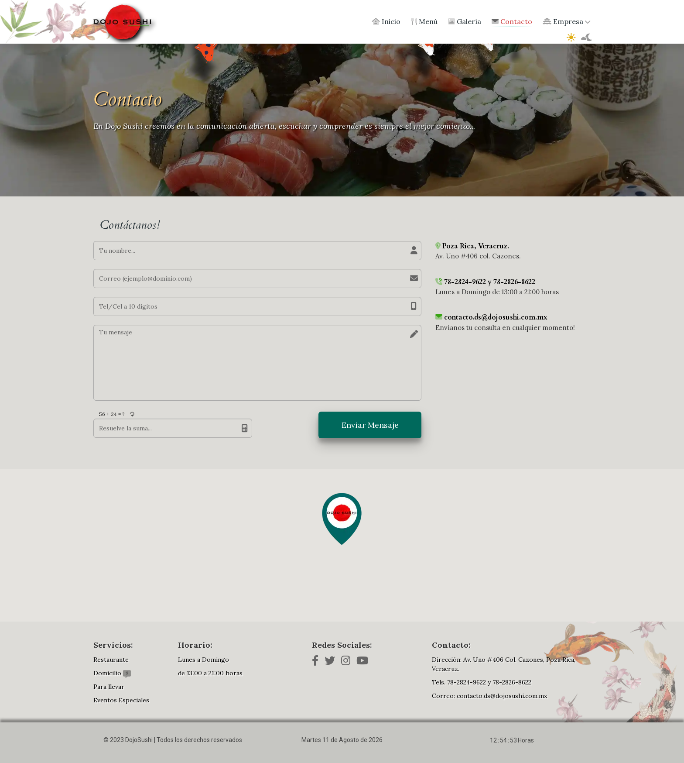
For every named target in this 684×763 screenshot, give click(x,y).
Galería (464, 21)
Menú (424, 21)
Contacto (512, 21)
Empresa (566, 21)
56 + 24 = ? (112, 414)
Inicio (386, 21)
